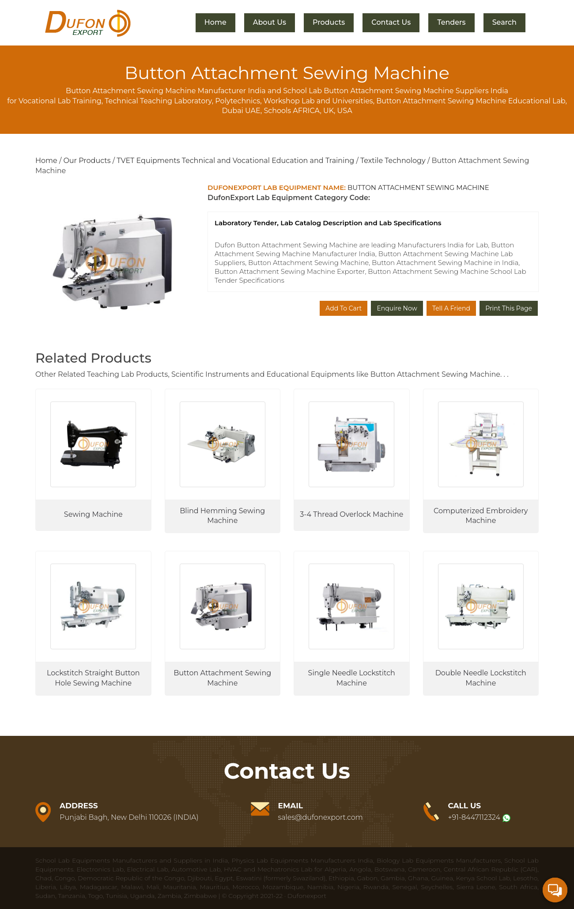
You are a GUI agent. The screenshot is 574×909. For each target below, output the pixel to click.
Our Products (86, 160)
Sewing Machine (93, 514)
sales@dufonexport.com (320, 817)
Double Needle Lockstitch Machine (480, 678)
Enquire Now (397, 308)
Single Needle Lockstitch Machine (351, 678)
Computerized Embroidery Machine (481, 516)
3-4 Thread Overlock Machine (351, 514)
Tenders (451, 22)
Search (504, 22)
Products (329, 22)
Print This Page (508, 308)
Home (215, 22)
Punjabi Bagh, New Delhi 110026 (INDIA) (129, 817)
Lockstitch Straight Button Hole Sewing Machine (93, 678)
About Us (269, 22)
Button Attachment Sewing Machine (222, 678)
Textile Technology (393, 160)
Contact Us (391, 22)
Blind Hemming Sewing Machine (222, 516)
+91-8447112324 (474, 817)
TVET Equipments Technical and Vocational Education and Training (235, 160)
